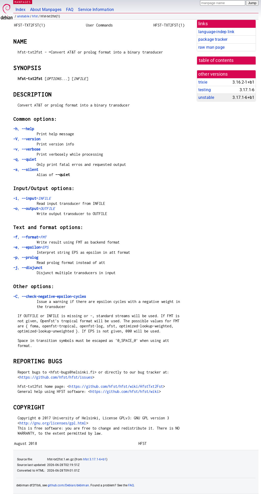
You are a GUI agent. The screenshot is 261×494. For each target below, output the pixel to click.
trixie (202, 82)
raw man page (211, 47)
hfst (35, 16)
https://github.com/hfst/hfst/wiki (124, 391)
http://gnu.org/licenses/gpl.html (53, 423)
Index (20, 9)
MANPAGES (23, 2)
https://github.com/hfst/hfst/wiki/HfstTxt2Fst (116, 386)
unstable (23, 16)
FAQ (69, 9)
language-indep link (216, 31)
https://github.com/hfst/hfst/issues (56, 377)
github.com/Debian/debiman (68, 485)
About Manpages (45, 9)
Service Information (96, 9)
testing (204, 89)
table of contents (216, 60)
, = (32, 198)
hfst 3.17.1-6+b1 (94, 459)
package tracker (212, 39)
